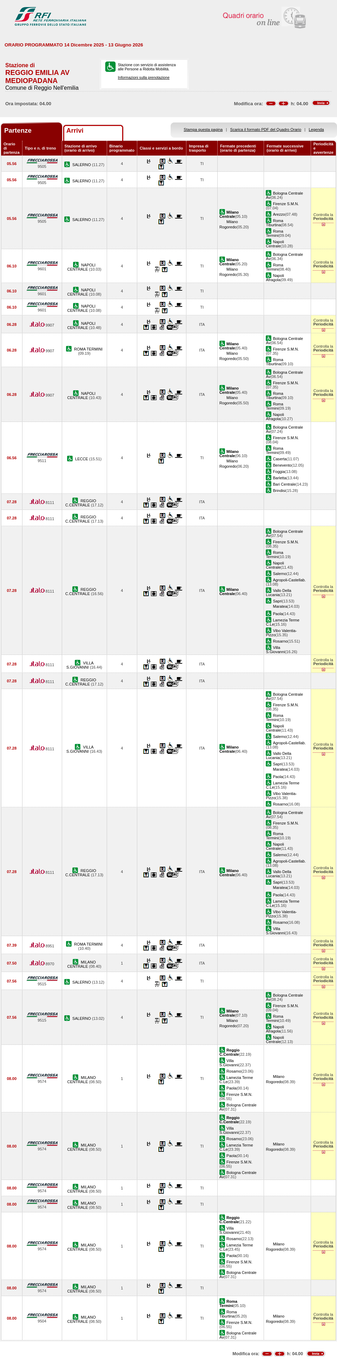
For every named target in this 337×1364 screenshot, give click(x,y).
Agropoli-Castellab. (289, 580)
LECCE (82, 459)
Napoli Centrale (275, 244)
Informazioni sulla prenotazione (144, 77)
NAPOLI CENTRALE (81, 267)
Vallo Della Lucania (278, 592)
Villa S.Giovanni (275, 649)
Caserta (279, 459)
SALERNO (82, 165)
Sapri (277, 601)
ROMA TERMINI (88, 349)
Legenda (316, 129)
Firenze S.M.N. (286, 204)
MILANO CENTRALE (81, 964)
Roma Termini (274, 233)
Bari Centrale (284, 484)
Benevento (282, 465)
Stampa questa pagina (203, 129)
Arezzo (279, 214)
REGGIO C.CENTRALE (80, 503)
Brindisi (279, 490)
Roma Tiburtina (274, 223)
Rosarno (280, 641)
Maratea (280, 606)
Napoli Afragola (275, 277)
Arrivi (75, 130)
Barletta (279, 478)
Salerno (279, 574)
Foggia (279, 471)
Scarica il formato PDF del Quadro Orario (266, 129)
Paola (278, 614)
